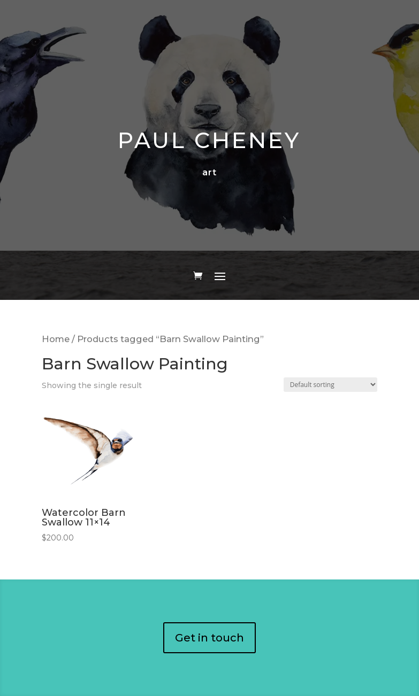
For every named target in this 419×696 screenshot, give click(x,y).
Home (56, 339)
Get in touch (209, 637)
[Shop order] (330, 384)
